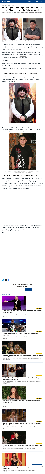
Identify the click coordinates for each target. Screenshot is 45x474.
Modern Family (19, 52)
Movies (37, 1)
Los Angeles (20, 47)
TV (33, 1)
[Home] (6, 1)
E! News (29, 229)
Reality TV (29, 1)
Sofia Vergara (23, 55)
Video (41, 1)
